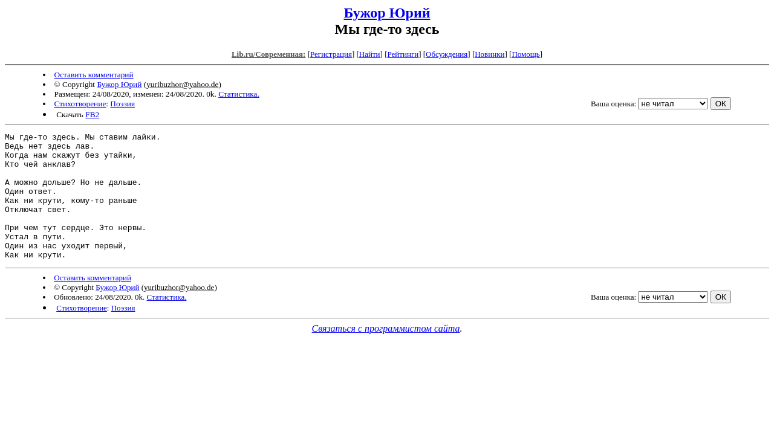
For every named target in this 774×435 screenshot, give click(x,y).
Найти (369, 54)
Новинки (489, 54)
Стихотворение (80, 103)
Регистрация (331, 54)
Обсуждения (446, 54)
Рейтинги (403, 54)
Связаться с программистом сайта (386, 354)
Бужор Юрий (386, 13)
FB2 (92, 114)
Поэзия (122, 103)
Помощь (525, 54)
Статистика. (238, 93)
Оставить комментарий (94, 74)
